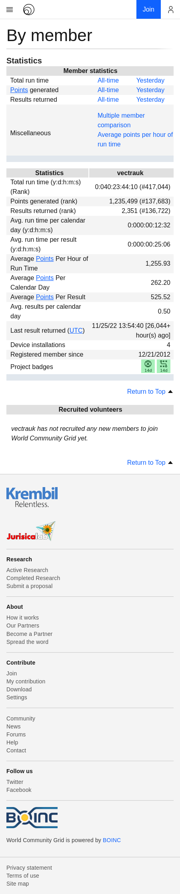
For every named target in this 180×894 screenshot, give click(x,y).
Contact (16, 750)
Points (19, 90)
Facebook (19, 790)
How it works (22, 617)
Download (19, 689)
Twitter (14, 782)
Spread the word (27, 642)
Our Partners (22, 625)
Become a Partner (29, 634)
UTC (76, 330)
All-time (108, 80)
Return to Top (150, 391)
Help (12, 742)
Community (20, 718)
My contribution (25, 681)
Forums (16, 734)
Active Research (27, 570)
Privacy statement (29, 867)
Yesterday (150, 80)
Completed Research (33, 578)
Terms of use (22, 875)
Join (11, 673)
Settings (16, 697)
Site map (17, 883)
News (13, 726)
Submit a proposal (29, 586)
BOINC (112, 840)
